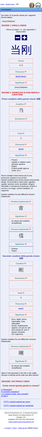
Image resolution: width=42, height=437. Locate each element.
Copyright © (11, 419)
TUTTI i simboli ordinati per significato (18, 406)
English (35, 428)
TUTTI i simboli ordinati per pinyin (16, 402)
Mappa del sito (22, 428)
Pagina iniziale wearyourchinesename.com (21, 422)
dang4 (18, 76)
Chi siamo (8, 428)
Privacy (14, 428)
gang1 (24, 76)
